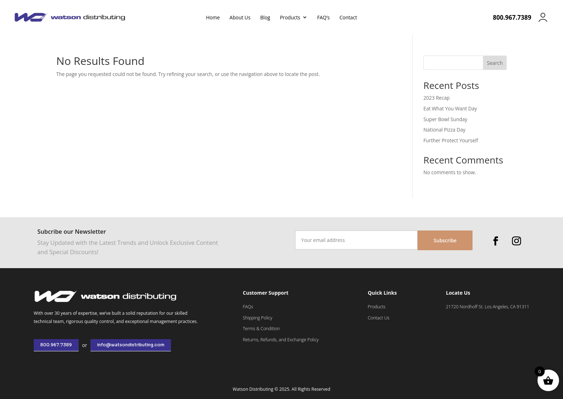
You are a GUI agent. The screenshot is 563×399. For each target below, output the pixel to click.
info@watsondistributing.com (130, 345)
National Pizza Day (444, 129)
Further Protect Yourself (450, 140)
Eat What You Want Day (450, 108)
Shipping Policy (257, 318)
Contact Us (378, 318)
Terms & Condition (261, 329)
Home (213, 18)
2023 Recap (436, 97)
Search (495, 63)
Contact (348, 18)
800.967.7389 (56, 345)
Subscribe (445, 240)
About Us (239, 18)
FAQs (248, 307)
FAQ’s (323, 18)
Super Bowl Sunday (445, 119)
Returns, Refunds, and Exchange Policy (280, 340)
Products (290, 18)
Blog (265, 18)
